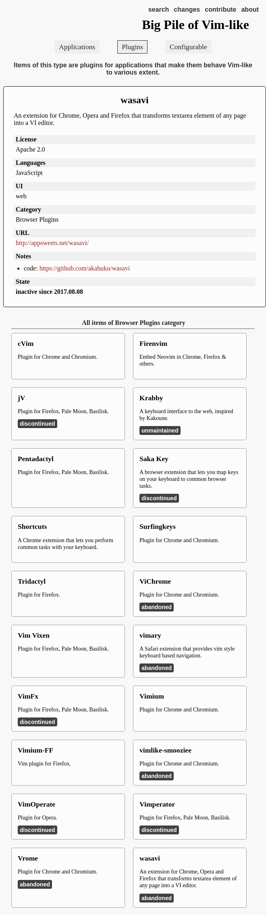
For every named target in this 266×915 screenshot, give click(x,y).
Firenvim (153, 343)
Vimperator (157, 804)
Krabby (151, 398)
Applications (77, 47)
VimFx (28, 696)
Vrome (28, 858)
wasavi (134, 100)
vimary (150, 635)
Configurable (188, 47)
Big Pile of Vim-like (195, 24)
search (158, 9)
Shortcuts (32, 526)
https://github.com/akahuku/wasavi (84, 268)
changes (187, 9)
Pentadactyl (36, 459)
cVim (25, 343)
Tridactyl (32, 581)
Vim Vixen (34, 635)
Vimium (151, 696)
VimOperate (36, 804)
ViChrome (155, 581)
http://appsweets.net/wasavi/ (52, 242)
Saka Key (153, 459)
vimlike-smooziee (165, 750)
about (250, 9)
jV (21, 398)
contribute (220, 9)
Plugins (132, 47)
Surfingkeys (157, 526)
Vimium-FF (35, 750)
